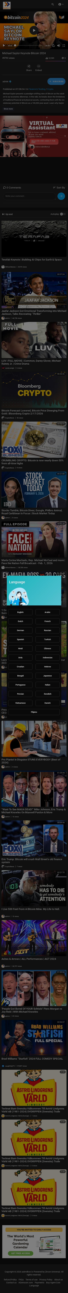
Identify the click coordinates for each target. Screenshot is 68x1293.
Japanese (47, 676)
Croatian (20, 667)
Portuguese (20, 685)
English (20, 612)
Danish (48, 703)
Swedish (47, 694)
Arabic (47, 612)
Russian (47, 630)
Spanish (20, 639)
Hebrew (47, 667)
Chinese (47, 648)
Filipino (34, 712)
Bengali (20, 676)
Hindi (20, 648)
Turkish (47, 639)
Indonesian (47, 657)
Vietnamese (20, 703)
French (48, 621)
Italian (47, 685)
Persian (20, 694)
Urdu (20, 657)
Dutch (20, 621)
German (20, 630)
